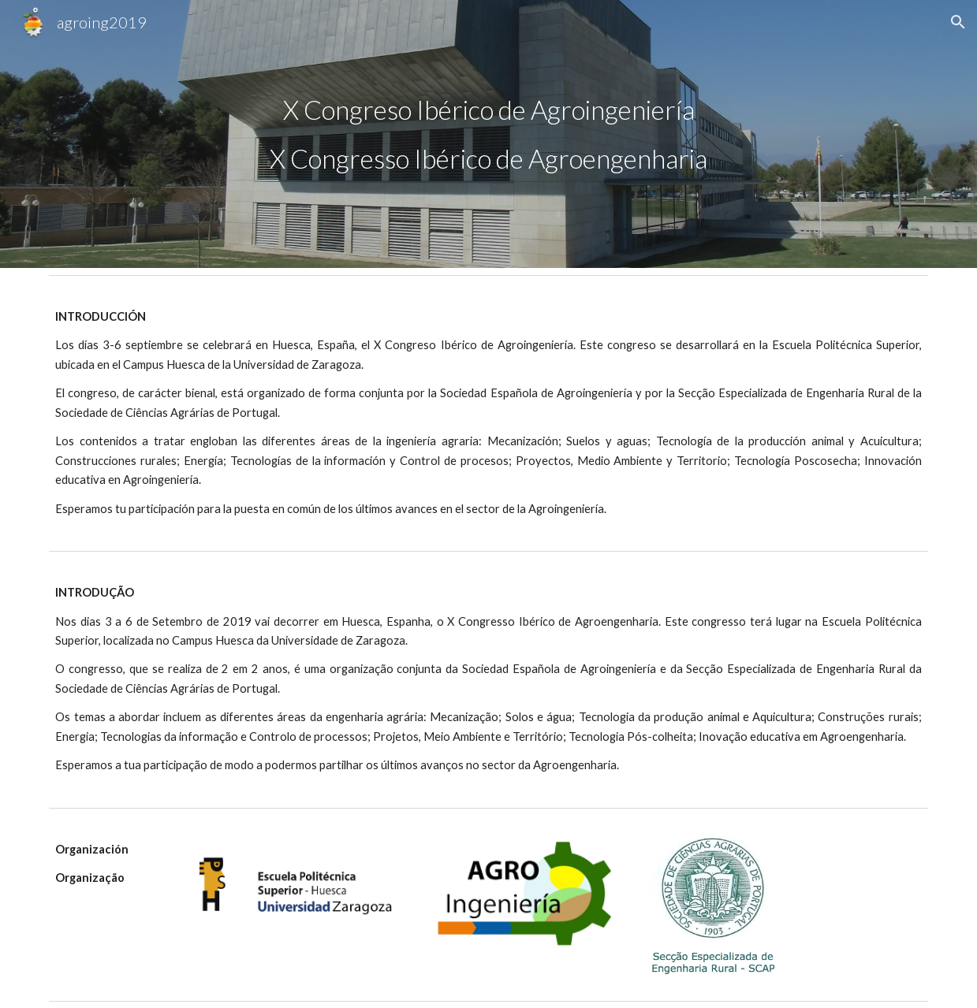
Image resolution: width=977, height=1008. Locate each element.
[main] (488, 134)
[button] (958, 22)
